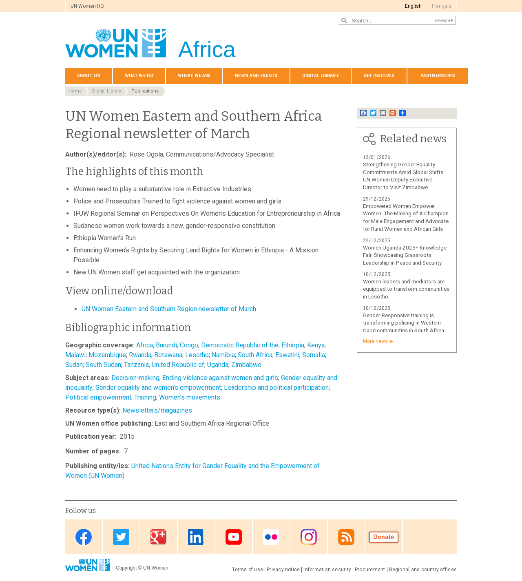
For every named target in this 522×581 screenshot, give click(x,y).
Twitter (121, 537)
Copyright (126, 568)
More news (375, 341)
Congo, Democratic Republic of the (229, 345)
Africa (144, 345)
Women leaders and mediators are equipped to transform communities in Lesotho (406, 289)
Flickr (271, 537)
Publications (145, 91)
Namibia (223, 355)
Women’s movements (189, 397)
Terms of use (247, 569)
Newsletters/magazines (157, 410)
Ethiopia (292, 345)
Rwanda (140, 355)
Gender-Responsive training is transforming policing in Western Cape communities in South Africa (403, 323)
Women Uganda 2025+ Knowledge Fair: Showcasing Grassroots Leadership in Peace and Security (405, 255)
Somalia (313, 355)
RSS (346, 537)
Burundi (166, 345)
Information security (327, 569)
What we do (139, 75)
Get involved (379, 75)
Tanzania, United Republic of (164, 365)
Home (75, 91)
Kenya (316, 345)
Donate (383, 537)
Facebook (83, 537)
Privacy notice (283, 569)
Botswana (168, 355)
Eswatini (287, 355)
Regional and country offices (423, 569)
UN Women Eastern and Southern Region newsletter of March (169, 309)
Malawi (75, 355)
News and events (256, 75)
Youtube (233, 537)
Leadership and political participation (276, 387)
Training (145, 397)
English (413, 6)
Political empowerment (98, 397)
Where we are (194, 75)
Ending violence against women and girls (220, 378)
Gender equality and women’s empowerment (158, 387)
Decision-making (135, 378)
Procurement (370, 569)
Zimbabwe (246, 365)
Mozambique (107, 355)
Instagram (308, 537)
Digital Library (320, 75)
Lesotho (197, 355)
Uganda (217, 365)
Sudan (74, 365)
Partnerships (437, 75)
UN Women (155, 568)
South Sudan (103, 365)
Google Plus (158, 537)
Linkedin (196, 537)
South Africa (255, 355)
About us (88, 75)
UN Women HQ (87, 6)
